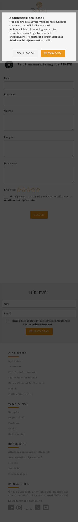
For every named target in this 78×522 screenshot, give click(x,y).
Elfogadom (53, 53)
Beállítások (25, 53)
